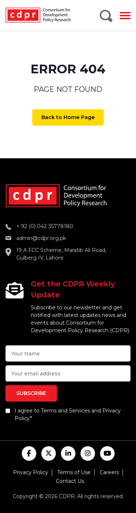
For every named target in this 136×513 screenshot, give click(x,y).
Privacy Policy (30, 472)
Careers (109, 472)
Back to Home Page (68, 117)
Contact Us (70, 481)
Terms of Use (74, 472)
